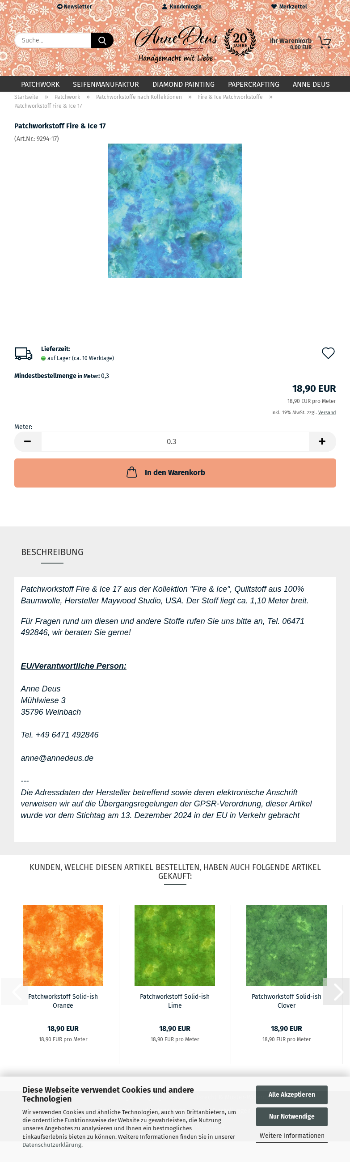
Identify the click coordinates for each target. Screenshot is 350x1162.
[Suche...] (102, 40)
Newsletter (74, 7)
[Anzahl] (175, 449)
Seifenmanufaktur (106, 84)
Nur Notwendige (292, 1116)
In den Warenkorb (165, 479)
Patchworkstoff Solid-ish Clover (286, 1007)
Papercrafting (253, 84)
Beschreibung (52, 559)
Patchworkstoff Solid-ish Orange (63, 1007)
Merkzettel (289, 7)
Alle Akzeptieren (292, 1094)
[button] (27, 449)
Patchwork (40, 84)
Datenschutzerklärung (51, 1144)
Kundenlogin (182, 7)
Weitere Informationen (292, 1136)
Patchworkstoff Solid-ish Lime (175, 1007)
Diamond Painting (183, 84)
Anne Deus (311, 84)
